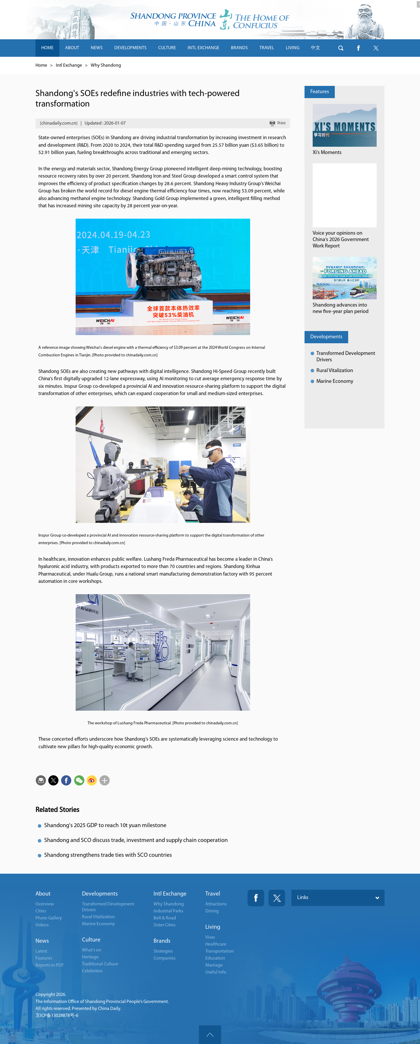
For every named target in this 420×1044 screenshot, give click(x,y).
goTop (210, 1034)
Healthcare (215, 944)
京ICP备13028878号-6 (56, 1015)
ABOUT (72, 48)
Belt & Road (165, 918)
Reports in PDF (49, 965)
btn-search (341, 48)
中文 (315, 48)
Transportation (219, 951)
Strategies (163, 951)
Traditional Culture (100, 964)
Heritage (90, 957)
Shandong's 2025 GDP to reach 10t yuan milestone (105, 826)
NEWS (97, 48)
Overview (44, 904)
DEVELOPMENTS (130, 48)
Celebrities (92, 971)
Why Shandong (106, 65)
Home (41, 65)
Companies (164, 958)
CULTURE (167, 48)
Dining (212, 911)
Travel (212, 894)
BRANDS (239, 48)
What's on (91, 950)
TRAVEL (266, 48)
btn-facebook (358, 48)
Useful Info (215, 972)
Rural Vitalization (334, 371)
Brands (162, 941)
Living (212, 927)
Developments (326, 337)
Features (319, 92)
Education (215, 958)
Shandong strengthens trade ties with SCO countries (108, 855)
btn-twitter (376, 48)
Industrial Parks (168, 911)
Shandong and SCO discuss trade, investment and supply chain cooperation (136, 840)
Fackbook (256, 898)
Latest (41, 951)
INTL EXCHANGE (203, 48)
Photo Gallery (48, 918)
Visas (210, 937)
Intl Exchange (69, 65)
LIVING (292, 48)
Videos (42, 925)
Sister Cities (164, 925)
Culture (91, 940)
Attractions (216, 904)
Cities (40, 911)
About (43, 894)
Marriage (214, 965)
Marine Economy (334, 381)
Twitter (276, 898)
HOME (47, 48)
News (42, 941)
